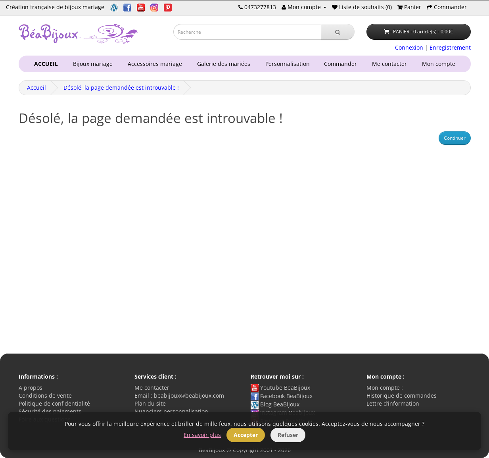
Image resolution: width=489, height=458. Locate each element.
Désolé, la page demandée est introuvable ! (121, 87)
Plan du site (150, 403)
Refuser (288, 435)
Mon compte (440, 63)
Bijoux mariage (91, 63)
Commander (342, 63)
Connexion (409, 47)
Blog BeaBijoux (275, 404)
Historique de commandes (401, 395)
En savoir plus (202, 435)
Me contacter (391, 63)
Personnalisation (286, 63)
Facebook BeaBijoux (282, 396)
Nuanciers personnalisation (171, 411)
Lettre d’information (392, 403)
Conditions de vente (45, 395)
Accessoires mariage (153, 63)
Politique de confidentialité (54, 403)
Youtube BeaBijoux (280, 387)
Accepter (246, 435)
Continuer (455, 138)
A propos (30, 387)
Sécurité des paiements (50, 411)
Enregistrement (450, 47)
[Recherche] (338, 32)
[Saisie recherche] (247, 32)
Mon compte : (384, 387)
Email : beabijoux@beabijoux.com (179, 395)
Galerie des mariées (222, 63)
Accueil (36, 87)
